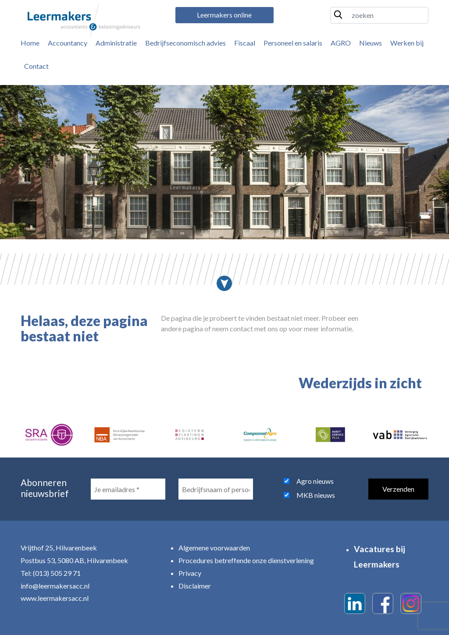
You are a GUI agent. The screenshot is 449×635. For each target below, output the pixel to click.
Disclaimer (194, 586)
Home (30, 43)
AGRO (341, 43)
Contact (36, 66)
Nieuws (370, 43)
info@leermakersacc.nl (55, 586)
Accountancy (67, 43)
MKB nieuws (315, 495)
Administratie (116, 43)
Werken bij (407, 43)
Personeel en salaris (293, 43)
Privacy (189, 573)
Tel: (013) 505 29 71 (51, 573)
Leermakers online (224, 15)
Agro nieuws (315, 481)
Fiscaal (244, 43)
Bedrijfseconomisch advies (185, 43)
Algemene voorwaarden (214, 547)
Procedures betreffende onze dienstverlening (246, 560)
